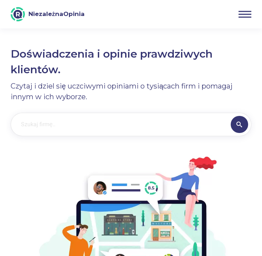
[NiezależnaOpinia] (48, 14)
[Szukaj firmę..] (119, 124)
